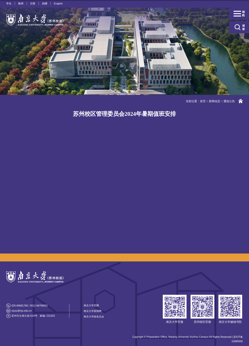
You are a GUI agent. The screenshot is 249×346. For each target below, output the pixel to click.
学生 (9, 3)
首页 (203, 101)
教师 (21, 3)
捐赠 (44, 3)
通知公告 (229, 101)
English (58, 3)
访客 (32, 3)
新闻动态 (214, 101)
